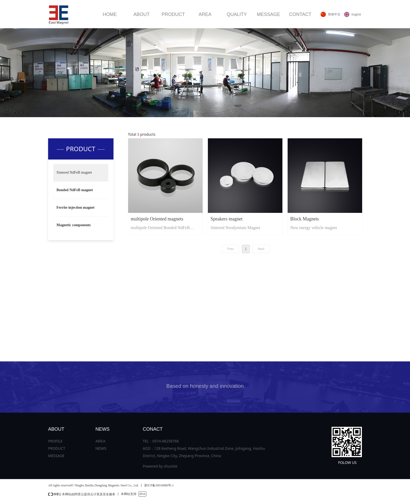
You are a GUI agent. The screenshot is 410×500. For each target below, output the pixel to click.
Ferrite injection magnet (75, 207)
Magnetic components (73, 225)
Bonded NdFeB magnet (74, 190)
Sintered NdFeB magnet (74, 172)
